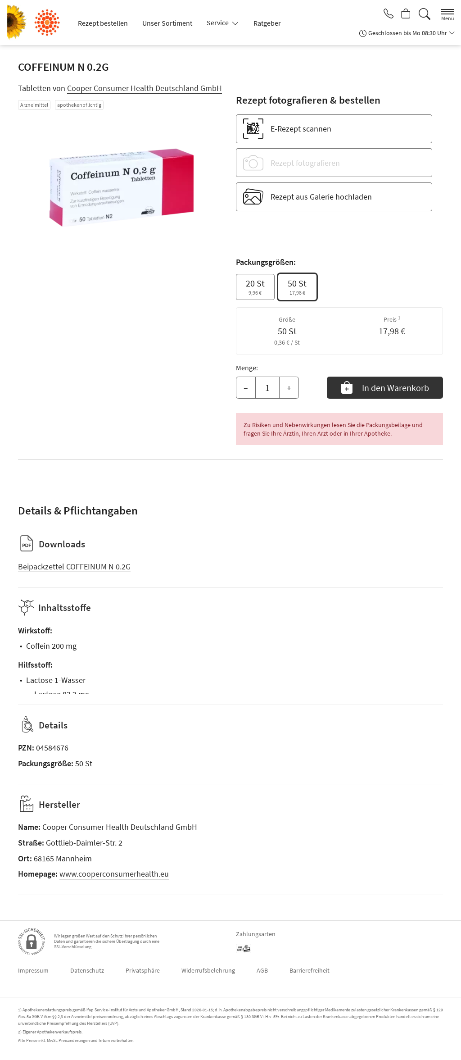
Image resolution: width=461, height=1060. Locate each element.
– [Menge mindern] (246, 387)
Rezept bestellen (103, 22)
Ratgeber (267, 22)
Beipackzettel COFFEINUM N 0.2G (74, 566)
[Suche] (424, 14)
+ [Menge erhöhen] (289, 387)
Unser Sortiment (167, 22)
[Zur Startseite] (37, 23)
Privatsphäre (143, 970)
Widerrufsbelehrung (208, 970)
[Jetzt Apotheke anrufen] (385, 14)
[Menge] (267, 388)
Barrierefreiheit (309, 970)
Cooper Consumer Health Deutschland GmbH (144, 88)
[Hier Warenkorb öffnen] (405, 14)
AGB (262, 970)
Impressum (33, 970)
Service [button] (218, 22)
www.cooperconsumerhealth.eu (114, 874)
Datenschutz (87, 970)
